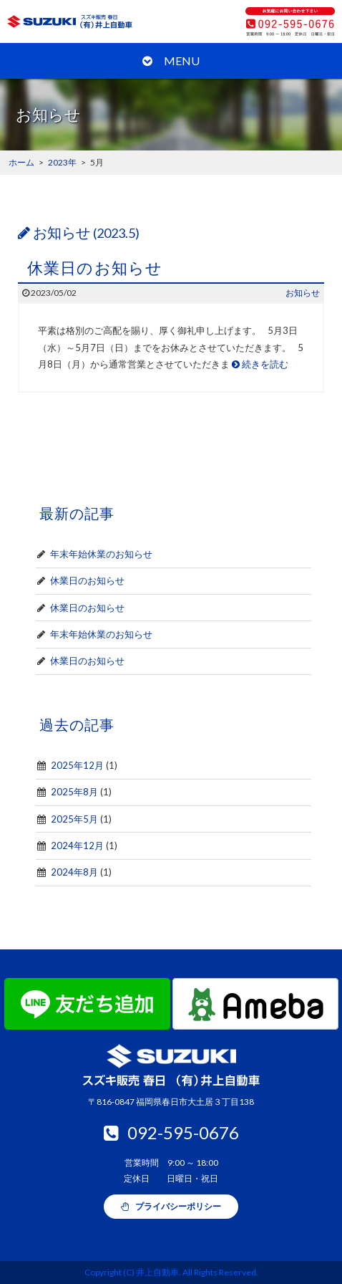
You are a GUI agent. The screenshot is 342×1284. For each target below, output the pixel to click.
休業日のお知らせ (94, 267)
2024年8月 (74, 872)
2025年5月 (74, 819)
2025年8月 (74, 791)
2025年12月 (77, 765)
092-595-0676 (171, 1132)
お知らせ (302, 292)
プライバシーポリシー (171, 1206)
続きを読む (260, 364)
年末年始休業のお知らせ (101, 554)
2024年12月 (77, 845)
